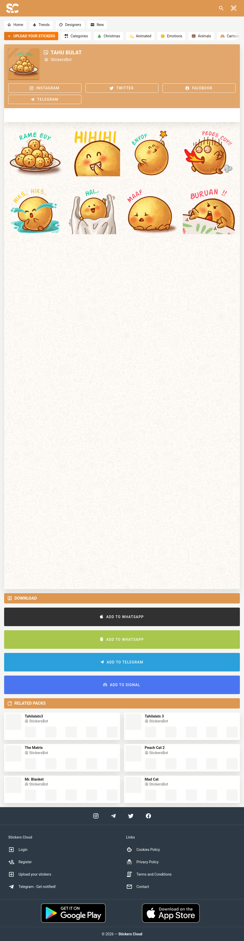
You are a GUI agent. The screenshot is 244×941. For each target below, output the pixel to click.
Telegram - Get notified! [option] (32, 887)
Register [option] (20, 862)
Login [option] (18, 850)
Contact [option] (137, 887)
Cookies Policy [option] (143, 850)
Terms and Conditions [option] (149, 874)
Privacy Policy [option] (142, 862)
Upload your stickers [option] (29, 874)
